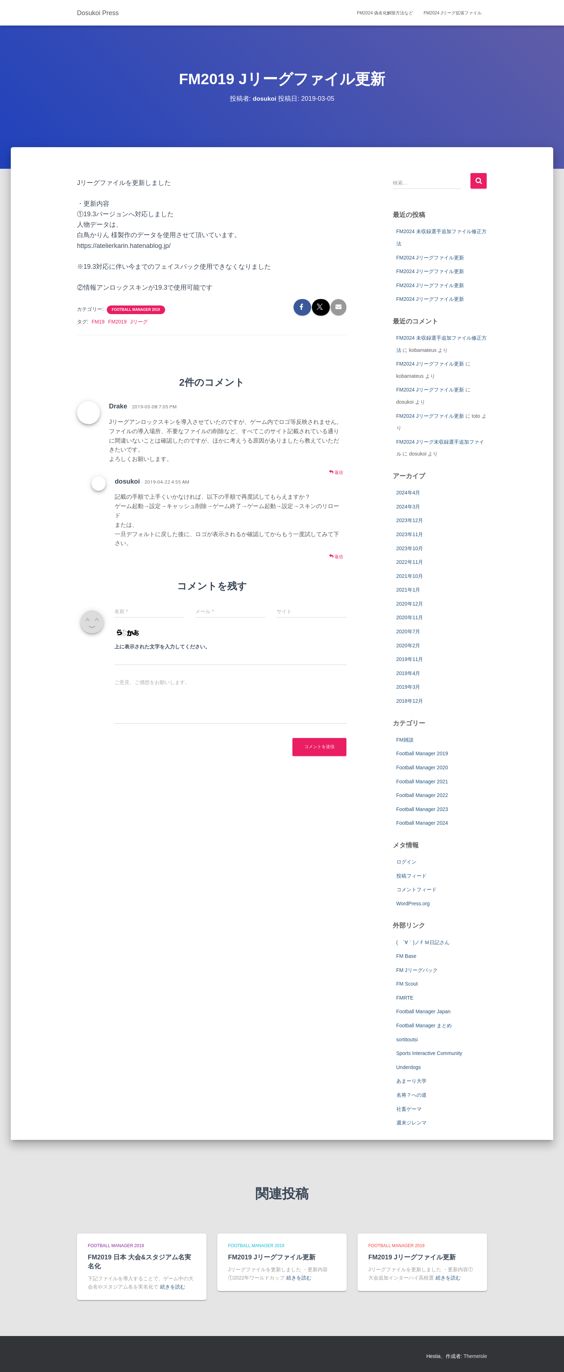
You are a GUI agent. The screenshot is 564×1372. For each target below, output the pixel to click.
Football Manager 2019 (136, 310)
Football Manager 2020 (422, 767)
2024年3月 (408, 507)
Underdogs (408, 1067)
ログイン (406, 862)
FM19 (98, 322)
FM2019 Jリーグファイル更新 (271, 1257)
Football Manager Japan (423, 1011)
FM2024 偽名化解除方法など (385, 12)
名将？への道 (411, 1095)
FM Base (406, 956)
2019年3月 (408, 687)
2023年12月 (409, 520)
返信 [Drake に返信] (336, 472)
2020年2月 (408, 645)
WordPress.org (413, 903)
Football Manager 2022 (422, 795)
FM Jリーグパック (417, 970)
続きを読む (172, 1287)
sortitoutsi (407, 1039)
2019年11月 (409, 659)
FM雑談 (405, 740)
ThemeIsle (475, 1356)
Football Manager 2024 (422, 823)
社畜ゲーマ (409, 1109)
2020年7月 (408, 631)
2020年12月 (409, 604)
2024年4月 (408, 492)
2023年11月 (409, 534)
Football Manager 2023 (422, 809)
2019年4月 (408, 673)
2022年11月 (409, 562)
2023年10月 (409, 548)
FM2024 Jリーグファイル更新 (430, 258)
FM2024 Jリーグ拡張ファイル (453, 12)
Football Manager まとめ (424, 1025)
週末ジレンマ (411, 1123)
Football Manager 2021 (422, 781)
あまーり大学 (411, 1081)
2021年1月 (408, 590)
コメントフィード (416, 889)
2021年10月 (409, 576)
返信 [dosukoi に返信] (336, 556)
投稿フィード (411, 876)
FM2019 (117, 322)
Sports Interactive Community (429, 1053)
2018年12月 (409, 701)
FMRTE (405, 998)
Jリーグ (139, 322)
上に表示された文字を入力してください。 (162, 646)
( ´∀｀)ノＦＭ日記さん (423, 942)
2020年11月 (409, 617)
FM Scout (407, 984)
